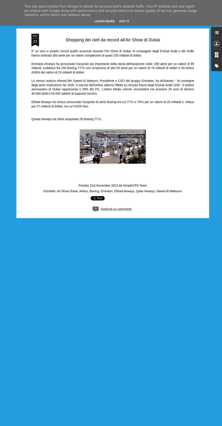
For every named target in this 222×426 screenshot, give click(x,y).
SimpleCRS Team (135, 184)
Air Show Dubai (67, 190)
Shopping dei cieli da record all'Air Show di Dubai (112, 38)
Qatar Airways (145, 190)
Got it (124, 21)
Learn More (105, 21)
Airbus (83, 190)
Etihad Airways (124, 190)
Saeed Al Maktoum (169, 190)
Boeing (94, 190)
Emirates (107, 190)
